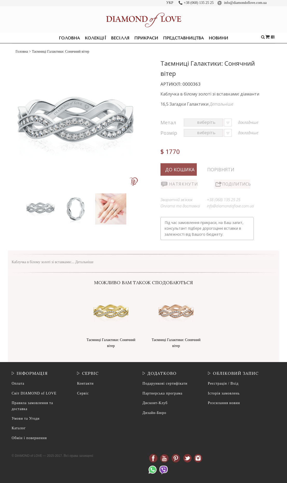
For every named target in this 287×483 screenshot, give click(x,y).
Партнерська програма (163, 393)
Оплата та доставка (180, 205)
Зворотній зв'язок (176, 199)
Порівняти (220, 169)
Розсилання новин (224, 403)
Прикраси (146, 38)
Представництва (183, 38)
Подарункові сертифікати (165, 383)
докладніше (248, 122)
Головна (69, 38)
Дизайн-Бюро (154, 413)
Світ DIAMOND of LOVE (34, 393)
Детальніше (221, 104)
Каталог (19, 428)
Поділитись (236, 184)
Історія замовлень (224, 393)
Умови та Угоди (25, 418)
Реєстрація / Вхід (223, 383)
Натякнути (183, 184)
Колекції (95, 38)
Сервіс (83, 393)
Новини (218, 38)
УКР (169, 3)
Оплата (18, 383)
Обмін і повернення (29, 438)
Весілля (120, 38)
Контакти (85, 383)
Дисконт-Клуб (155, 403)
